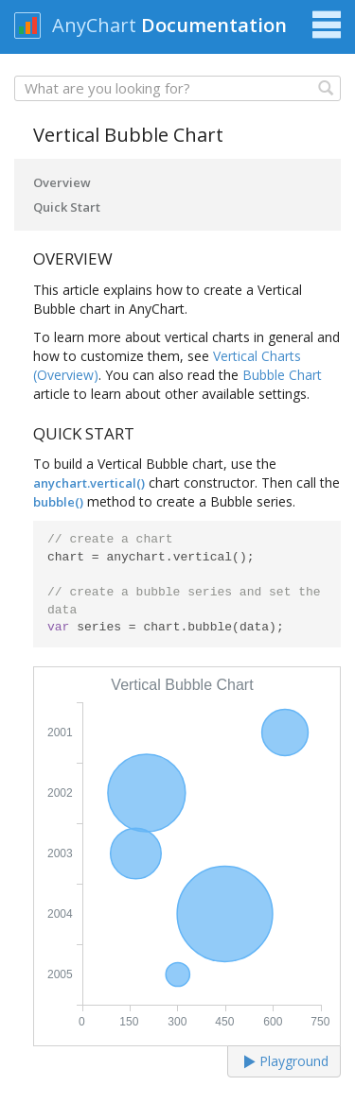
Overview (62, 182)
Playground (286, 1061)
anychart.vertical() (89, 482)
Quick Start (66, 206)
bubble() (58, 501)
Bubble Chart (282, 375)
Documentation (214, 25)
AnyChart (94, 25)
